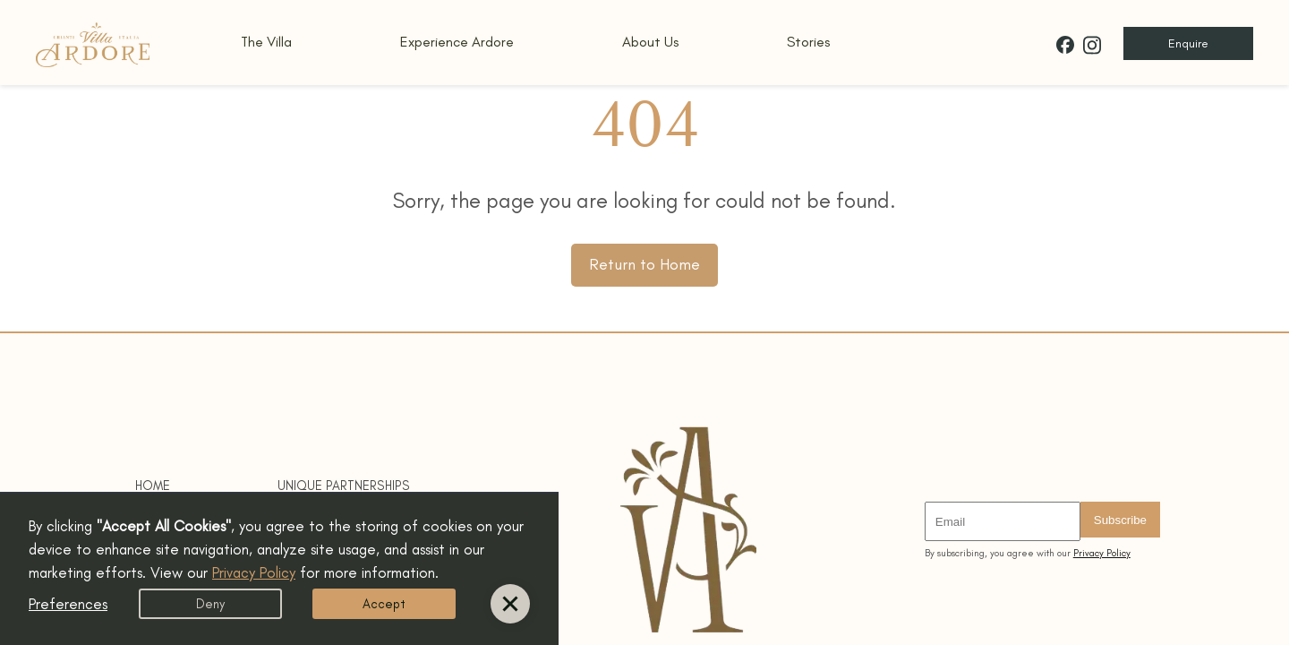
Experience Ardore (457, 41)
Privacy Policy (1102, 553)
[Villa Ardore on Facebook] (1065, 45)
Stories (808, 41)
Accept (384, 604)
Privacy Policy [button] (253, 572)
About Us (650, 41)
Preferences (68, 604)
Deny (210, 604)
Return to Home (644, 264)
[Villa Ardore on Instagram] (1092, 45)
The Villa (266, 41)
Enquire (1188, 43)
